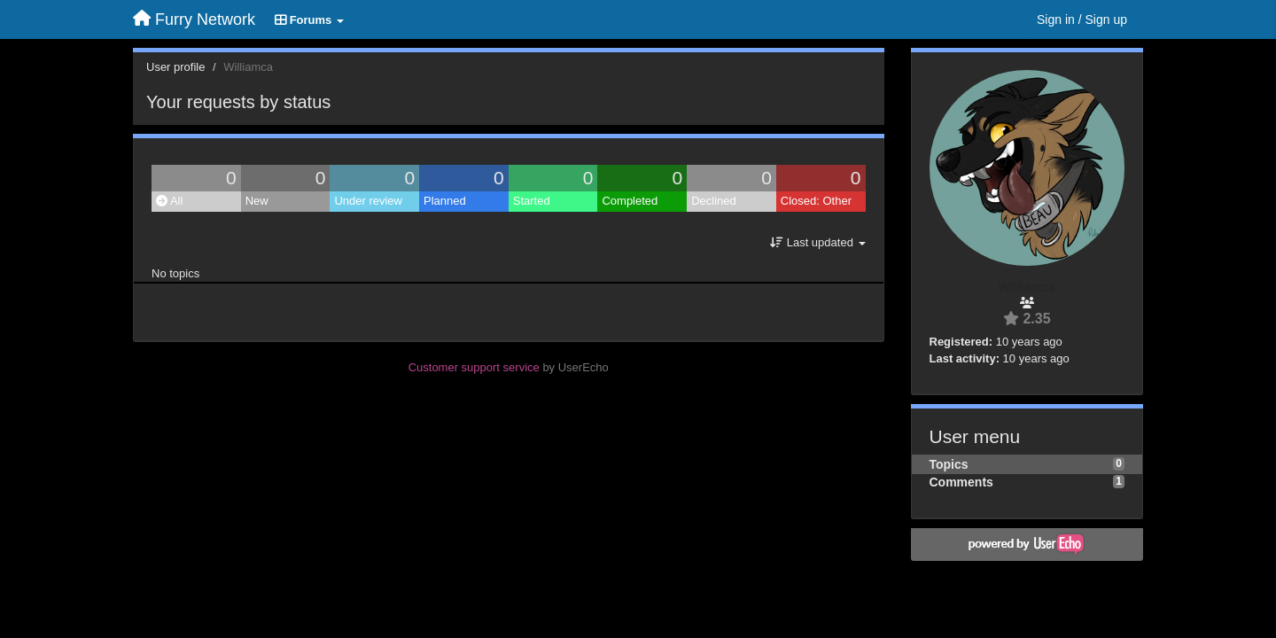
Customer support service (474, 367)
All (169, 200)
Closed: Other (816, 200)
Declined (713, 200)
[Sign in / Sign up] (1082, 19)
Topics (949, 464)
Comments (961, 482)
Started (531, 200)
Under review (368, 200)
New (256, 200)
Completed (629, 200)
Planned (445, 200)
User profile (175, 67)
